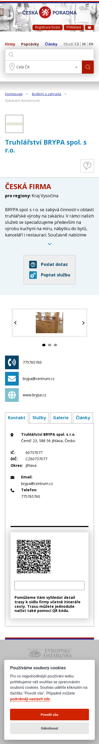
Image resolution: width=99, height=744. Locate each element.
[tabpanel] (50, 322)
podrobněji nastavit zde (30, 699)
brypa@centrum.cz (29, 379)
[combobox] (43, 67)
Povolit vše (49, 714)
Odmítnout (49, 728)
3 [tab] (55, 345)
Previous (16, 323)
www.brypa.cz (25, 395)
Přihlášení (74, 27)
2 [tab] (49, 345)
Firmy (10, 44)
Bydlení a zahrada (46, 94)
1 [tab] (43, 345)
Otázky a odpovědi (87, 166)
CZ (77, 44)
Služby (39, 418)
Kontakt (16, 418)
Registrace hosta (47, 27)
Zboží (68, 44)
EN (91, 44)
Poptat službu (49, 275)
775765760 (23, 362)
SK (84, 44)
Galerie (61, 418)
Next (82, 323)
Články (51, 44)
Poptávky (30, 44)
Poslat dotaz (48, 265)
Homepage (14, 94)
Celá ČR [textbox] (23, 66)
